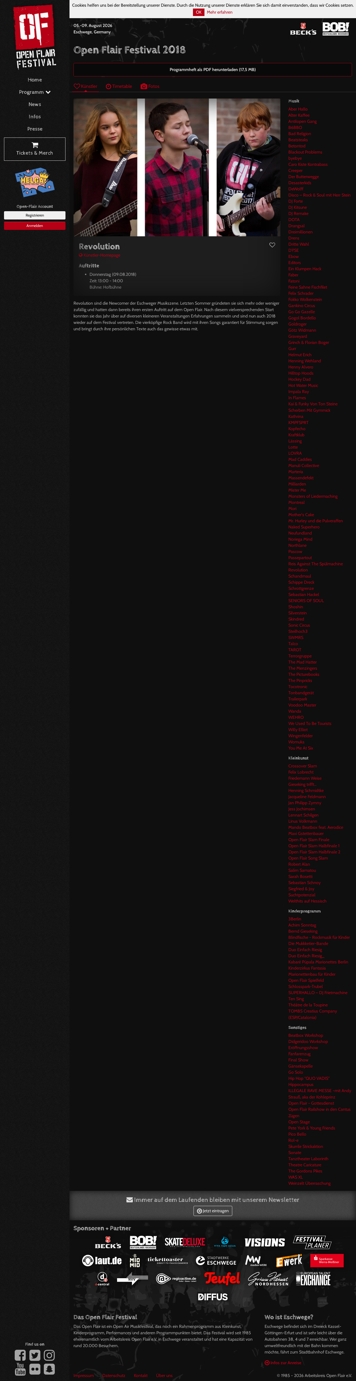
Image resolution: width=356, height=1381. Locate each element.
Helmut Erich (300, 354)
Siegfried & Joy (301, 888)
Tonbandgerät (301, 692)
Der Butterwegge (303, 176)
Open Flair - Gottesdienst (311, 1103)
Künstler (85, 86)
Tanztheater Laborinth (308, 1158)
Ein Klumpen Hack (304, 268)
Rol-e (293, 1140)
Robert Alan (299, 864)
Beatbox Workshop (305, 1035)
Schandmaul (299, 576)
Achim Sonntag (302, 925)
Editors (294, 262)
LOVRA (295, 453)
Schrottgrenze (301, 588)
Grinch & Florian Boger (308, 342)
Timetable (119, 86)
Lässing (295, 441)
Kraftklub (296, 434)
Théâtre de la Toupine (308, 1004)
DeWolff (295, 188)
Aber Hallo (298, 109)
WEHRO (296, 717)
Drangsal (296, 225)
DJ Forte (295, 201)
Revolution (298, 569)
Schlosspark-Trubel (305, 986)
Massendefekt (301, 477)
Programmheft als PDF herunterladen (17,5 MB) (213, 69)
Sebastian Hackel (303, 594)
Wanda (294, 711)
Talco (293, 643)
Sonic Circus (299, 625)
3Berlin (294, 918)
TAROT (294, 649)
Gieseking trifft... (302, 784)
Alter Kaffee (298, 115)
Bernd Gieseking (303, 931)
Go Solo (295, 1072)
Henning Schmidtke (306, 790)
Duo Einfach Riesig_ (306, 955)
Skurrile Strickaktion (305, 1146)
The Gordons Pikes (305, 1171)
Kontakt (141, 1375)
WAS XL (295, 1177)
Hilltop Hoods (301, 373)
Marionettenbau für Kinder (311, 974)
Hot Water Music (303, 385)
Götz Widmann (302, 330)
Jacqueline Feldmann (307, 796)
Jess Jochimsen (301, 808)
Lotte (293, 447)
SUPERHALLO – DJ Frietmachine (317, 992)
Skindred (296, 619)
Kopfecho (296, 428)
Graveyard (297, 336)
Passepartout (300, 557)
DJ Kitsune (297, 207)
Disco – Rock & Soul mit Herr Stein (319, 195)
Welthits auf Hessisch (307, 901)
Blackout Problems (305, 152)
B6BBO (295, 127)
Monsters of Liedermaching (313, 496)
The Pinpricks (300, 680)
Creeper (295, 170)
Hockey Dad (299, 379)
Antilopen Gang (302, 121)
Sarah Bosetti (300, 876)
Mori (292, 508)
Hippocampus (301, 1084)
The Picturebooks (303, 674)
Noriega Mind (300, 539)
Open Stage (299, 1121)
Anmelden (34, 225)
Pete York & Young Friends (311, 1128)
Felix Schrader (301, 293)
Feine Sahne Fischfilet (307, 287)
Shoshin (295, 606)
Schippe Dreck (301, 582)
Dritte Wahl (298, 244)
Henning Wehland (304, 360)
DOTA (294, 219)
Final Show (298, 1059)
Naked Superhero (304, 526)
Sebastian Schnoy (304, 882)
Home (35, 80)
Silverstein (297, 612)
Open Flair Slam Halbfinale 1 (313, 845)
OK (199, 12)
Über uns (164, 1375)
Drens (293, 238)
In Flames (297, 397)
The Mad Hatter (302, 662)
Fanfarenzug (299, 1053)
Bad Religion (299, 133)
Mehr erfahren (220, 12)
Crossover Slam (302, 765)
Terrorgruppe (300, 655)
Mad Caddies (300, 459)
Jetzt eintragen (213, 1210)
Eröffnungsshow (303, 1047)
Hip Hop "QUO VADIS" (309, 1078)
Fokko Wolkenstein (305, 299)
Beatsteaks (298, 139)
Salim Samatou (302, 870)
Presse (34, 129)
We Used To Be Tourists (309, 723)
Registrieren (35, 215)
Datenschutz (113, 1375)
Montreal (296, 502)
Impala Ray (298, 391)
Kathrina (295, 416)
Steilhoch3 (298, 631)
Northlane (297, 545)
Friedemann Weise (305, 778)
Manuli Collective (303, 465)
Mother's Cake (301, 514)
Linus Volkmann (302, 821)
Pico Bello (297, 1134)
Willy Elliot (298, 729)
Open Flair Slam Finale (308, 839)
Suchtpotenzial (301, 894)
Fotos (150, 86)
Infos (35, 117)
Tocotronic (297, 686)
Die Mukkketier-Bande (308, 943)
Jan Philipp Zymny (304, 802)
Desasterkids (299, 182)
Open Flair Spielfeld (306, 980)
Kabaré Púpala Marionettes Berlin (318, 961)
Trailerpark (297, 698)
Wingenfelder (300, 735)
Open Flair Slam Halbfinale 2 (314, 851)
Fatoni (293, 281)
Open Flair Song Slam (308, 858)
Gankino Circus (301, 305)
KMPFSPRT (298, 422)
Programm (35, 92)
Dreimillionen (300, 231)
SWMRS (295, 637)
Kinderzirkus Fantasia (307, 968)
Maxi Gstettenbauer (306, 833)
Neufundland (300, 533)
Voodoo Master (302, 705)
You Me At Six (300, 748)
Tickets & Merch (34, 149)
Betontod (296, 145)
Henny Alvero (300, 367)
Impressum (83, 1375)
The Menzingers (302, 668)
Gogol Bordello (302, 317)
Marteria (295, 471)
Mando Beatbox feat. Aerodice (315, 827)
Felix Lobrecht (301, 772)
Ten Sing (296, 998)
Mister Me (297, 490)
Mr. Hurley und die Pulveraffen (315, 520)
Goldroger (297, 324)
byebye (295, 158)
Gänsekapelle (300, 1066)
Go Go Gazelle (301, 311)
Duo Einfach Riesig (305, 949)
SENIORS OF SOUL (306, 600)
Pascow (295, 551)
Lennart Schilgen (303, 815)
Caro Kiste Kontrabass (308, 164)
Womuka (296, 741)
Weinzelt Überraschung (309, 1183)
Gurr (292, 348)
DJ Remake (298, 213)
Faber (293, 274)
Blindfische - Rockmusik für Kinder (319, 937)
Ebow (293, 256)
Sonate (294, 1152)
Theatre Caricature (304, 1164)
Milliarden (297, 484)
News (35, 104)
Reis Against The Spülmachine (315, 563)
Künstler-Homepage (99, 255)
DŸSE (293, 250)
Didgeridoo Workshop (308, 1041)
